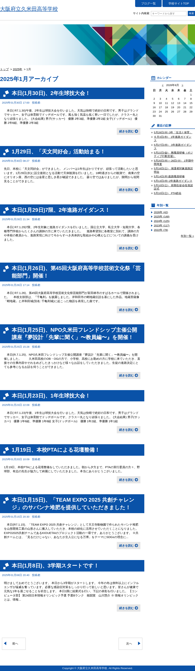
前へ (15, 643)
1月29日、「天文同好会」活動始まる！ (58, 152)
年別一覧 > (187, 236)
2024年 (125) (161, 221)
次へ (129, 643)
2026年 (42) (161, 212)
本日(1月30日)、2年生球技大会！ (51, 93)
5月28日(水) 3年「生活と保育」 (173, 132)
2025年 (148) (161, 216)
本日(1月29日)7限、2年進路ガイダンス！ (61, 210)
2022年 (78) (161, 230)
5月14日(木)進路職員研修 (169, 176)
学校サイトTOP (178, 3)
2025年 (17, 69)
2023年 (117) (161, 225)
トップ (4, 69)
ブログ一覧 (148, 3)
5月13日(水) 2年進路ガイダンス (173, 180)
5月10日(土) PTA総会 (168, 193)
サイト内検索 (159, 13)
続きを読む (126, 131)
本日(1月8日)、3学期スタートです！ (55, 566)
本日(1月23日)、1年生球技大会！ (51, 396)
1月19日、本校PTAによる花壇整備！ (56, 450)
